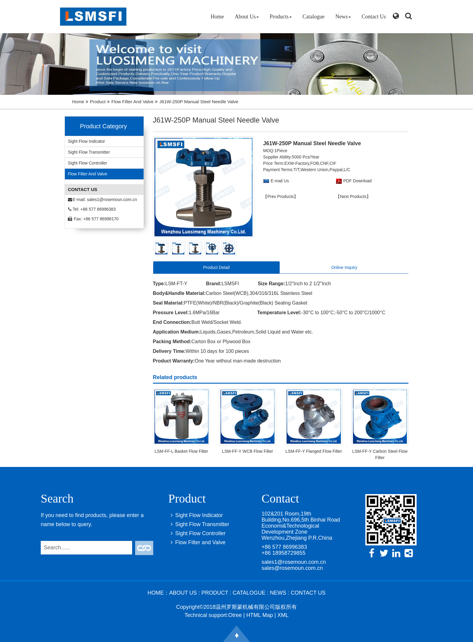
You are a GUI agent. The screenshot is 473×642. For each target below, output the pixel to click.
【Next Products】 (353, 196)
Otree (235, 615)
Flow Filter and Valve (132, 101)
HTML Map (259, 615)
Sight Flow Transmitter (89, 152)
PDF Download (357, 180)
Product (98, 101)
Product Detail (216, 267)
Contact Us (374, 17)
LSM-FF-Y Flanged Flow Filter (313, 451)
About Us (247, 17)
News (343, 17)
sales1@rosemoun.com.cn (112, 199)
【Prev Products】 (280, 196)
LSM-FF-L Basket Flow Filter (181, 451)
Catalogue (314, 17)
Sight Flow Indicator (86, 141)
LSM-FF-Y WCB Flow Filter (247, 451)
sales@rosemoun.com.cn (292, 568)
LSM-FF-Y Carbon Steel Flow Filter (380, 454)
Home (217, 17)
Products (281, 17)
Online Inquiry (344, 267)
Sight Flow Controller (87, 163)
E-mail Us (280, 180)
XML (282, 615)
